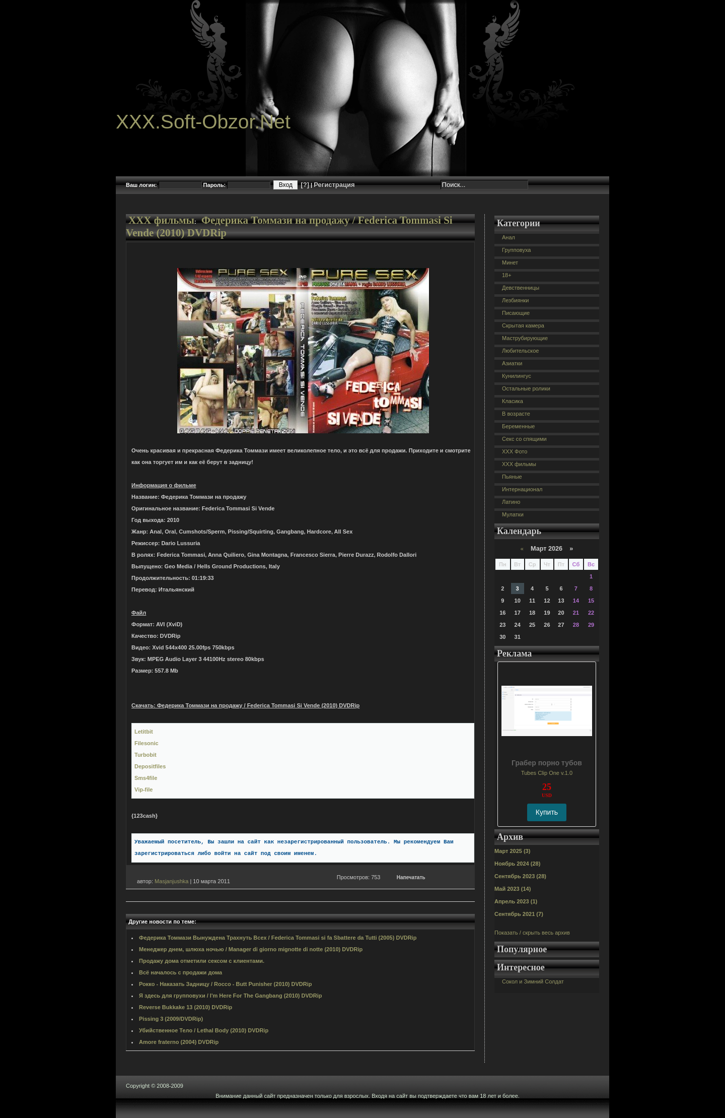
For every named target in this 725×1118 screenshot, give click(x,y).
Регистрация (334, 184)
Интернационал (522, 489)
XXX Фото (514, 451)
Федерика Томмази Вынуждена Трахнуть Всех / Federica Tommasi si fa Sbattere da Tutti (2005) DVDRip (277, 938)
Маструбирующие (525, 338)
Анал (508, 237)
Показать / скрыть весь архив (532, 933)
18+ (507, 275)
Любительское (520, 351)
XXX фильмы (161, 220)
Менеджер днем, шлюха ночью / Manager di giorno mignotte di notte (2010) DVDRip (250, 949)
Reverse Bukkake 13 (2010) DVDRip (185, 1007)
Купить (547, 812)
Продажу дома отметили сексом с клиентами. (201, 961)
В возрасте (516, 414)
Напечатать (411, 877)
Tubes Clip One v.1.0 (546, 773)
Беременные (518, 426)
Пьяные (512, 477)
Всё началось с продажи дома (180, 972)
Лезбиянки (515, 300)
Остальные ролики (526, 388)
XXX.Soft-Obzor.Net (203, 122)
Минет (510, 262)
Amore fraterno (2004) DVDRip (179, 1042)
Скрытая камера (523, 325)
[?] (305, 184)
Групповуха (516, 250)
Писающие (516, 313)
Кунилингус (516, 376)
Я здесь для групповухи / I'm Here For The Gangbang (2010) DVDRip (230, 996)
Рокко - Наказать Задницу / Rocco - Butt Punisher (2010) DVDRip (225, 984)
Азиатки (512, 363)
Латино (511, 502)
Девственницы (520, 288)
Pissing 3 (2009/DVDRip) (171, 1019)
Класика (512, 401)
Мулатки (513, 514)
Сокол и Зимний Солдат (533, 981)
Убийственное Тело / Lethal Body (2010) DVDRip (203, 1030)
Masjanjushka (171, 881)
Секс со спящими (524, 439)
